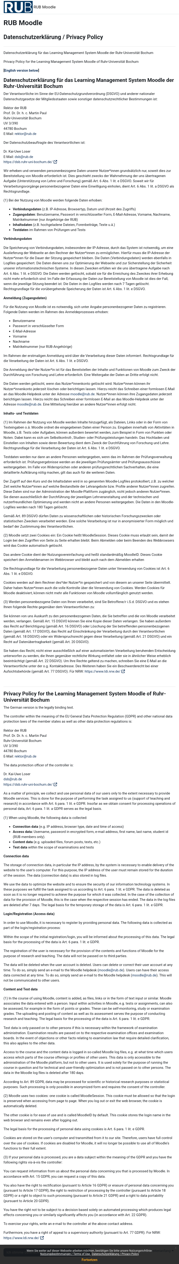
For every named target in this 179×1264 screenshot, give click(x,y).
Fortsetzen (89, 1260)
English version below (21, 70)
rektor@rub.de (25, 134)
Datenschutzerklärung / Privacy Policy (115, 1254)
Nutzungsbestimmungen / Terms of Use (65, 1254)
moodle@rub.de (82, 394)
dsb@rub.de (24, 157)
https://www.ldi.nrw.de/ (102, 671)
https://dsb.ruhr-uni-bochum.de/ (28, 162)
